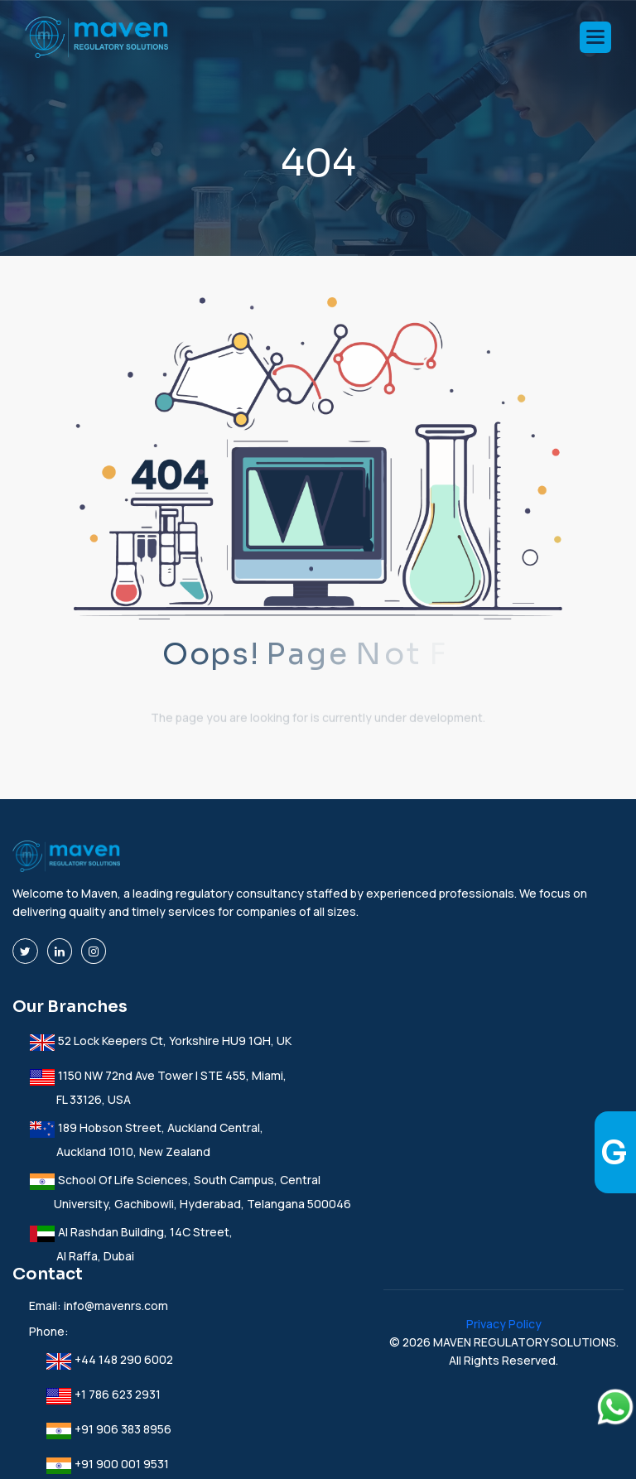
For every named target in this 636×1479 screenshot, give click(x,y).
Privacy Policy (504, 1324)
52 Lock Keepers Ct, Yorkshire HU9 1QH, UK (160, 1040)
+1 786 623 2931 (103, 1394)
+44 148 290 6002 (109, 1359)
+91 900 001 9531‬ (107, 1464)
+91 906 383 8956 (108, 1429)
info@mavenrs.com (116, 1305)
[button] (595, 37)
